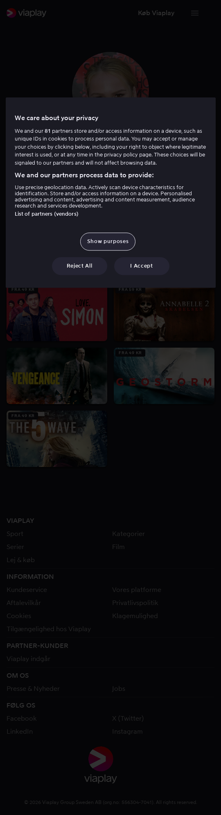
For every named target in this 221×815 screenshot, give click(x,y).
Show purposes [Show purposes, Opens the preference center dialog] (108, 241)
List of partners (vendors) (47, 214)
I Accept (141, 266)
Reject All (79, 266)
